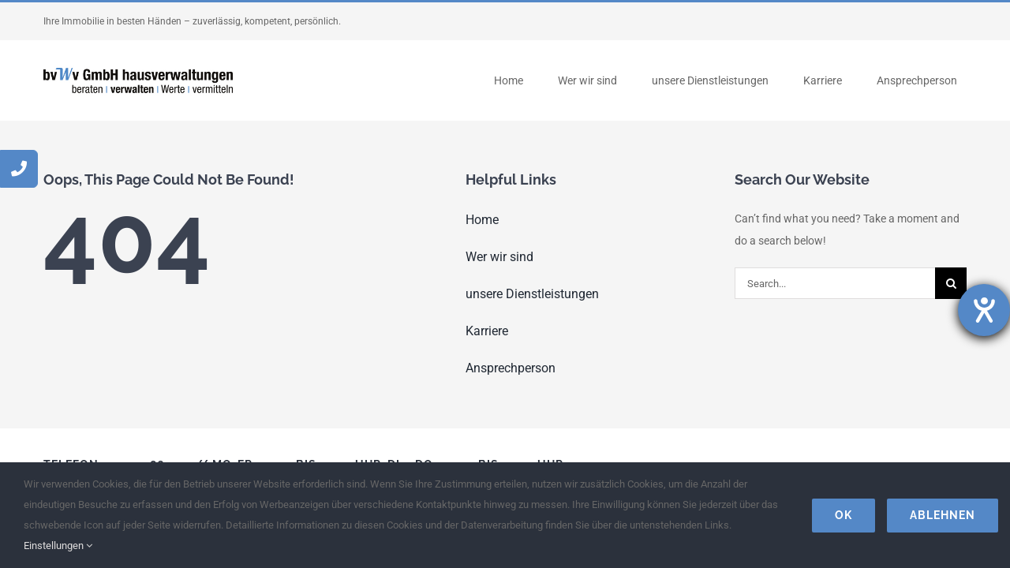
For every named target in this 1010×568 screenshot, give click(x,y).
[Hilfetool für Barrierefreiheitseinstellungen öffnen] (984, 310)
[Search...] (835, 283)
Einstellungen (58, 545)
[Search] (951, 283)
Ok (843, 515)
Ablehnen (942, 515)
